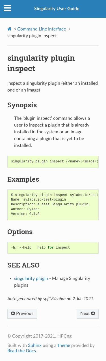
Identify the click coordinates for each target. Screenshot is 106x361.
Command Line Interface (41, 29)
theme (64, 345)
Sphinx (35, 345)
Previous (22, 313)
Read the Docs (21, 351)
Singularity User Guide (56, 8)
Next (87, 313)
